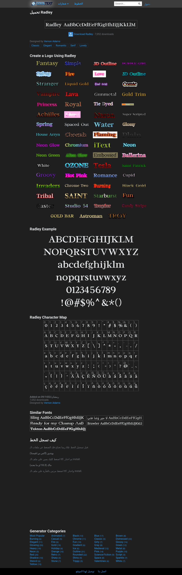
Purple (121, 551)
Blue (98, 535)
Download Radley (80, 34)
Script (120, 554)
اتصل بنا (102, 571)
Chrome (79, 538)
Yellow (35, 564)
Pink (98, 551)
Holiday (57, 548)
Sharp (56, 557)
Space (99, 557)
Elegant (47, 45)
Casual (56, 538)
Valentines (101, 561)
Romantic (61, 45)
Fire (55, 541)
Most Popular (37, 535)
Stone (56, 561)
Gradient (79, 545)
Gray (98, 545)
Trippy (78, 561)
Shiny (77, 557)
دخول (147, 4)
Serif (73, 45)
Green (121, 545)
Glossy (122, 541)
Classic (35, 45)
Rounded (80, 554)
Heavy (35, 548)
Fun (77, 541)
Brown (121, 535)
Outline (79, 551)
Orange (57, 551)
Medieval (101, 548)
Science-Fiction (104, 554)
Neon (34, 551)
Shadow (36, 557)
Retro (55, 554)
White (120, 561)
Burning (35, 538)
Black (78, 535)
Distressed (124, 538)
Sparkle (121, 557)
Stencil (35, 561)
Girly (98, 541)
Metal (120, 548)
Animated (58, 535)
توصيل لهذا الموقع (85, 571)
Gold (56, 545)
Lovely (83, 45)
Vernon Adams (52, 41)
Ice (76, 548)
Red (34, 554)
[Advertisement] (14, 57)
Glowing (36, 545)
